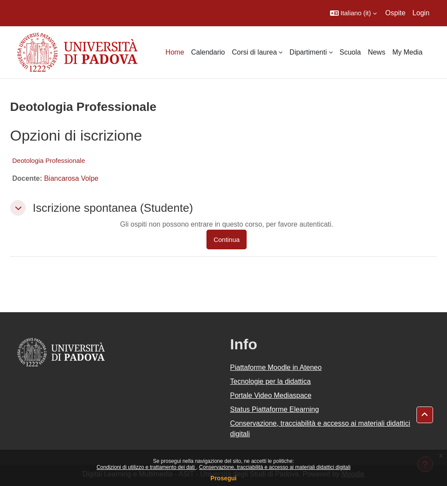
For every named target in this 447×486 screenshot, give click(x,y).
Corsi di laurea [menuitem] (254, 52)
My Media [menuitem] (407, 52)
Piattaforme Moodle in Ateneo (276, 367)
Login (421, 13)
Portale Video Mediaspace (271, 395)
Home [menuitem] (174, 52)
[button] (353, 13)
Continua (226, 239)
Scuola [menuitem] (350, 52)
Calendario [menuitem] (208, 52)
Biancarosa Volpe (71, 178)
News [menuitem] (376, 52)
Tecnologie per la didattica (270, 381)
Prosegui (223, 478)
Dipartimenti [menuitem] (308, 52)
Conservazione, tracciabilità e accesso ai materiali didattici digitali (275, 467)
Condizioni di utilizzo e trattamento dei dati (146, 467)
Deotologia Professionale (48, 160)
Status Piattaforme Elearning (274, 409)
